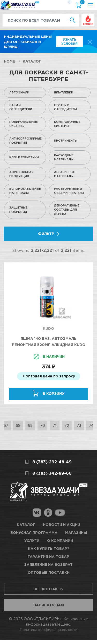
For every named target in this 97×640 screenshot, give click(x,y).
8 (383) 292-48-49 (52, 462)
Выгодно (87, 17)
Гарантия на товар (48, 556)
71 (54, 425)
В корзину (53, 393)
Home (9, 61)
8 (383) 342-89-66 (52, 473)
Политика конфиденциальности (48, 630)
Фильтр (46, 234)
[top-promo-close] (90, 42)
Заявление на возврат (48, 564)
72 (66, 425)
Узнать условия (69, 41)
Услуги (31, 540)
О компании (60, 540)
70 (42, 425)
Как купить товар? (48, 548)
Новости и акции (61, 524)
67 (6, 425)
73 (79, 425)
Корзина (81, 3)
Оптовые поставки (49, 572)
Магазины (76, 532)
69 (30, 425)
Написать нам (48, 605)
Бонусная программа (33, 532)
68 (18, 425)
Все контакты (48, 589)
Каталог (32, 61)
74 (91, 425)
